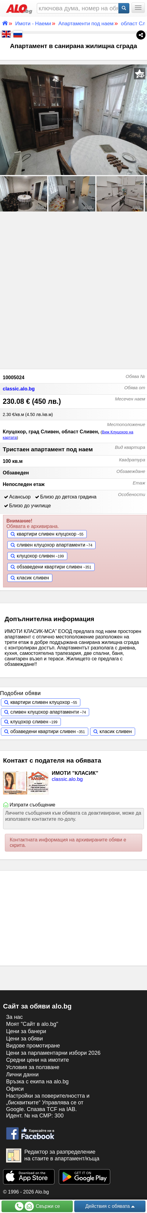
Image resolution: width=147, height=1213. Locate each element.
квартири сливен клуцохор (46, 534)
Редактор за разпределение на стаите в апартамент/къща (53, 1155)
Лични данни (22, 1074)
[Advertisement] (73, 289)
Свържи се (37, 1206)
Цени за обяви (24, 1039)
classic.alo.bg (19, 388)
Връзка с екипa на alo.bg (37, 1081)
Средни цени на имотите (37, 1060)
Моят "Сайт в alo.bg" (32, 1024)
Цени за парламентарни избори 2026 (53, 1053)
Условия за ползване (32, 1067)
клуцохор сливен (36, 555)
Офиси (15, 1089)
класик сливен (33, 577)
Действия (110, 1206)
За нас (14, 1017)
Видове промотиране (33, 1046)
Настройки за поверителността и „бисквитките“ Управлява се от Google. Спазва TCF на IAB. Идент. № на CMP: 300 (47, 1106)
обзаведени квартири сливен (49, 566)
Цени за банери (26, 1031)
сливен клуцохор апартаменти (51, 544)
